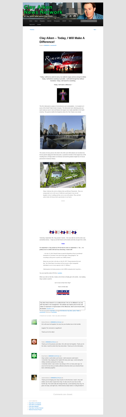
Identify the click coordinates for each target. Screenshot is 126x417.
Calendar (49, 21)
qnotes (74, 310)
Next (95, 29)
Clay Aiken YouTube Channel (36, 408)
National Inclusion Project (35, 409)
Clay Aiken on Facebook (35, 403)
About (36, 21)
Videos (70, 21)
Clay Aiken (69, 310)
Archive (39, 24)
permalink (54, 312)
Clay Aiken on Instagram (35, 404)
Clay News (52, 310)
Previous (31, 29)
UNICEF (64, 21)
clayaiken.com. (50, 308)
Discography (57, 21)
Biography (42, 21)
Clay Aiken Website (33, 406)
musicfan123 (53, 45)
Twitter (77, 310)
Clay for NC (32, 24)
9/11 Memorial (63, 310)
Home (30, 21)
